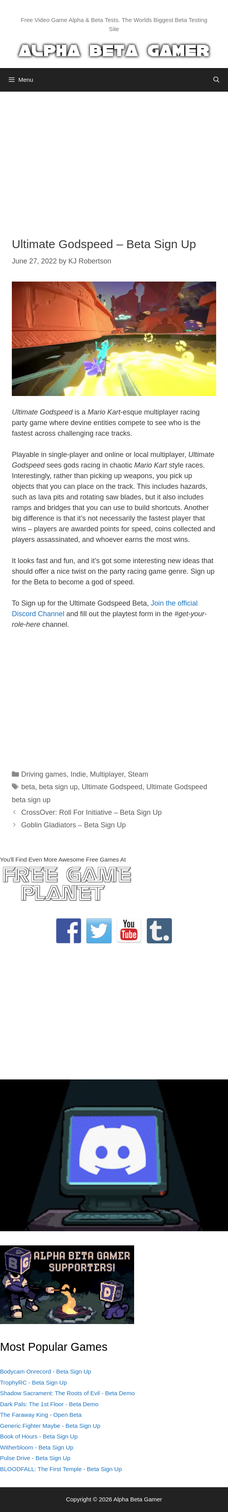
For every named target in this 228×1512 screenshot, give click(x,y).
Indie (78, 774)
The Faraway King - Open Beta (41, 1414)
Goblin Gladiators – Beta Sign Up (73, 825)
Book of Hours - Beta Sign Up (39, 1436)
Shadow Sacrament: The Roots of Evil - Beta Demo (67, 1393)
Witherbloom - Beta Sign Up (36, 1447)
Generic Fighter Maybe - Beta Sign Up (50, 1425)
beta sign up (58, 787)
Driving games (44, 774)
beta (28, 787)
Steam (138, 774)
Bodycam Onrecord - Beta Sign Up (45, 1371)
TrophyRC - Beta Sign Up (33, 1382)
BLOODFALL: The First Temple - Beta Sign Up (61, 1469)
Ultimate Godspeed (112, 787)
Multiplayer (107, 774)
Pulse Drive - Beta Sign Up (35, 1458)
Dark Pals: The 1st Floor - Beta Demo (49, 1404)
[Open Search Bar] (216, 80)
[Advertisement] (114, 158)
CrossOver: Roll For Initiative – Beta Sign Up (91, 812)
